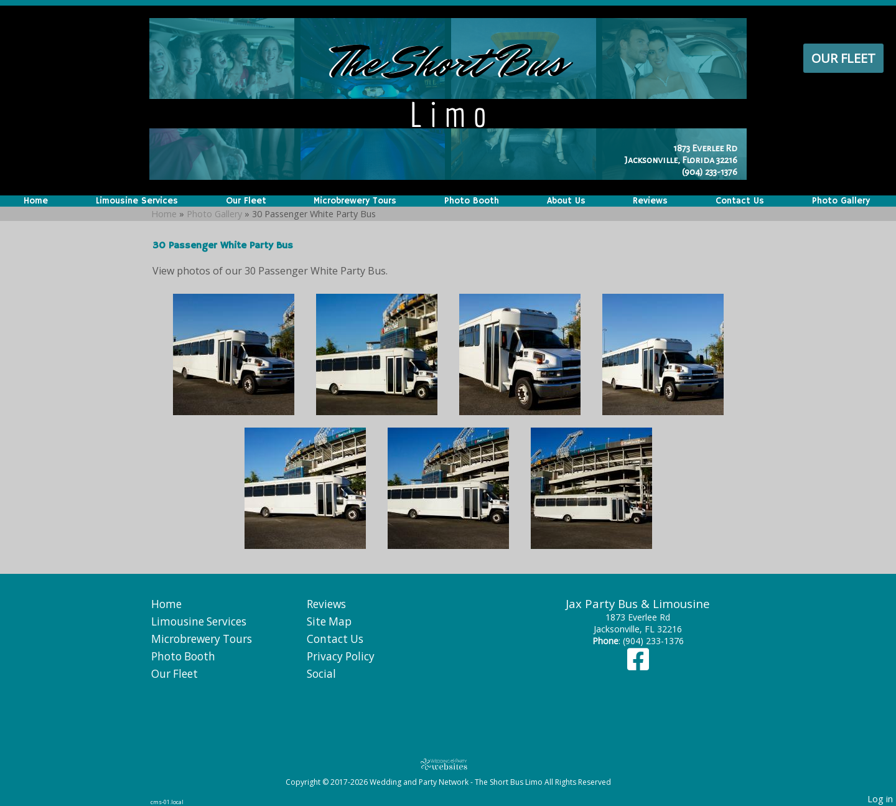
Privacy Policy (341, 656)
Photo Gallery (841, 201)
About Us (566, 201)
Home (36, 201)
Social (321, 674)
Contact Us (740, 201)
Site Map (329, 621)
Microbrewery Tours (355, 201)
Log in (880, 799)
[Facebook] (638, 665)
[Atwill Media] (448, 764)
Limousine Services (137, 201)
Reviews (650, 201)
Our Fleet (843, 58)
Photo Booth (471, 201)
